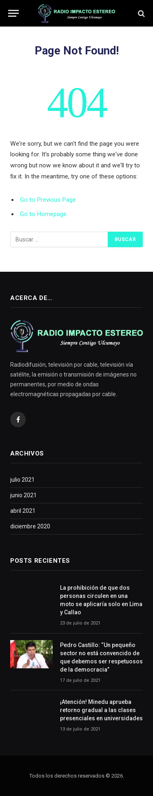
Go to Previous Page (48, 199)
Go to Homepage (43, 214)
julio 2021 (22, 479)
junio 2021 (23, 495)
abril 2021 (22, 510)
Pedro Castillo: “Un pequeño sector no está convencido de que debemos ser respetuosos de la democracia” (101, 657)
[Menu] (13, 13)
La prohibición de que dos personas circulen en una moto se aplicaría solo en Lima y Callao (101, 600)
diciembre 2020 (30, 526)
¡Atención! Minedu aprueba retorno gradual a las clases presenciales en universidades (101, 710)
